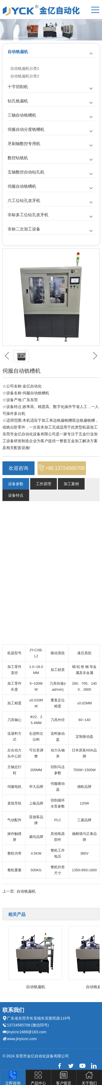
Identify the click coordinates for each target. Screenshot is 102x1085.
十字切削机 (18, 86)
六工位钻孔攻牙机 (24, 200)
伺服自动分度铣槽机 (26, 129)
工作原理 (43, 484)
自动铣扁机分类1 (24, 68)
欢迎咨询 (18, 468)
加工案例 (71, 484)
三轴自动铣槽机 (22, 115)
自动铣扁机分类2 (24, 76)
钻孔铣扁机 (18, 101)
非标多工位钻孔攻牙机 (28, 215)
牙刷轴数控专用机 (24, 143)
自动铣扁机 (18, 51)
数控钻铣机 (18, 158)
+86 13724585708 (62, 468)
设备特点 (15, 495)
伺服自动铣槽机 (22, 186)
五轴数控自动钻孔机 (26, 172)
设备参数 (15, 484)
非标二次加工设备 (24, 229)
